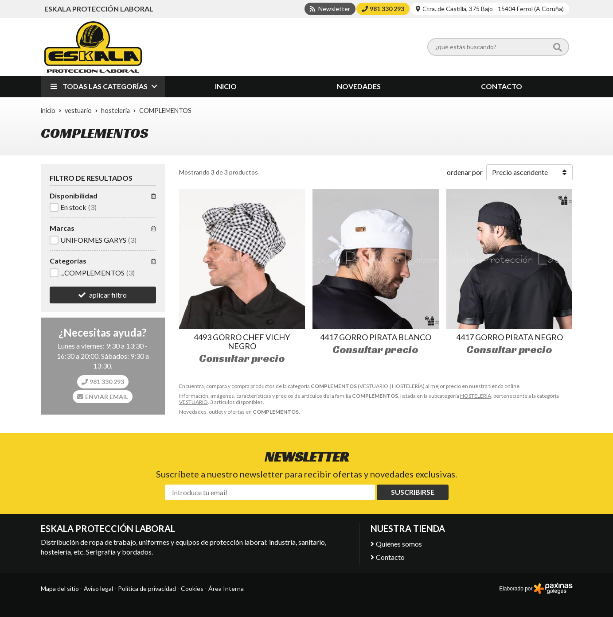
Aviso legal (98, 588)
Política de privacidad (147, 588)
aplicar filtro (108, 295)
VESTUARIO (193, 402)
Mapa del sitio (60, 588)
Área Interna (226, 588)
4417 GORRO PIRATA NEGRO (509, 337)
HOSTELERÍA (475, 395)
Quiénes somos (399, 543)
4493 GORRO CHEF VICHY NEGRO (242, 341)
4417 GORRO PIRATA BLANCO (375, 337)
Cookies (192, 588)
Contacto (390, 557)
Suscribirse (412, 492)
